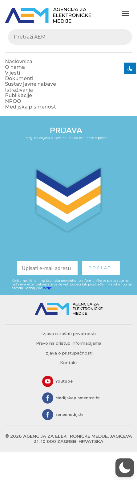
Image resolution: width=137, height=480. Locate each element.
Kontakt (68, 362)
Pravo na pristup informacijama (68, 343)
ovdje (47, 288)
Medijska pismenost (30, 107)
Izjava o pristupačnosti (68, 353)
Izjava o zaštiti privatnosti (68, 333)
